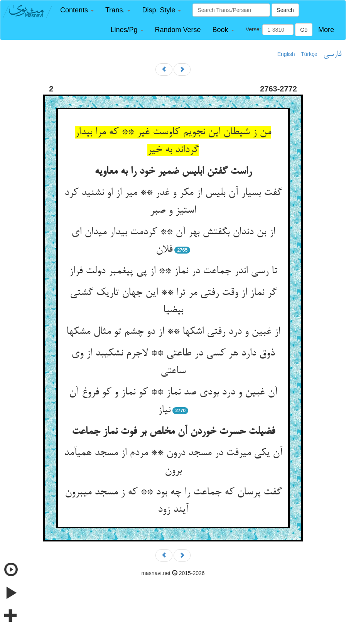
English (286, 54)
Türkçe (309, 54)
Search (285, 10)
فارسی (332, 54)
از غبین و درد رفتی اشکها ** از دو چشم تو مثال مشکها (173, 332)
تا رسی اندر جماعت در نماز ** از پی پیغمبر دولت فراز (173, 271)
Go (303, 30)
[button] (77, 10)
